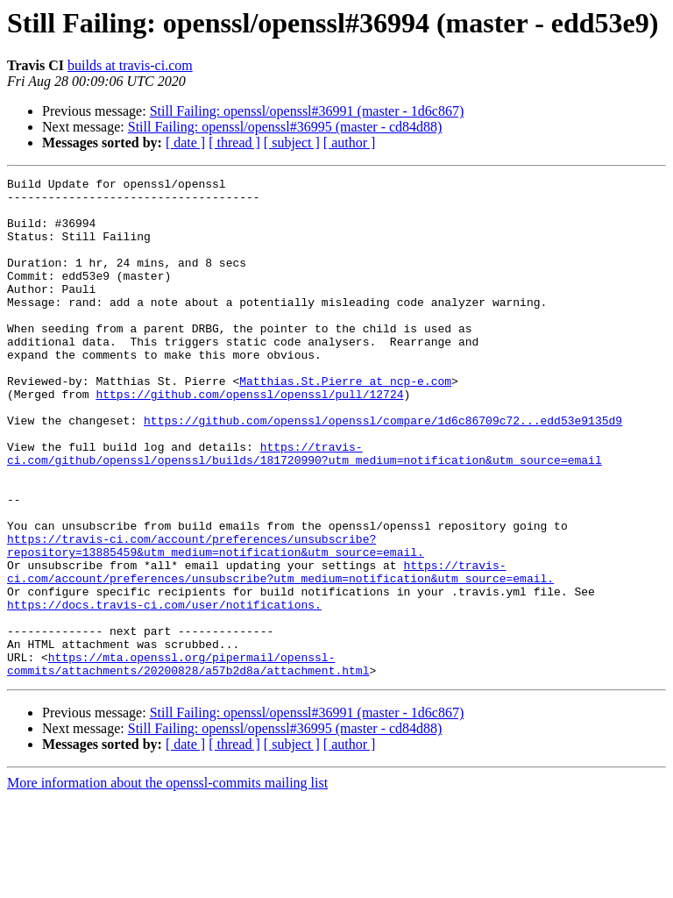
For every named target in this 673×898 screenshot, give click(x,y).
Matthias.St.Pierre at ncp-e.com (345, 423)
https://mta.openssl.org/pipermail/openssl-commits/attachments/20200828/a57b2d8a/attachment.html (188, 762)
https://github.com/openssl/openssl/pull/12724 (249, 438)
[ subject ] (292, 142)
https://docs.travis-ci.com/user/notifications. (164, 691)
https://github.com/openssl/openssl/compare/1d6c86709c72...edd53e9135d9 (383, 470)
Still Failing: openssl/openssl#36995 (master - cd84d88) (285, 126)
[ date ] (185, 142)
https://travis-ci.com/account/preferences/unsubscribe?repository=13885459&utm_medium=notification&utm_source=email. (215, 620)
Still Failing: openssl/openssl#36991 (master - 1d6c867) (307, 110)
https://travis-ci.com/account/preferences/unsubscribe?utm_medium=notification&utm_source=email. (280, 651)
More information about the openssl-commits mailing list (167, 882)
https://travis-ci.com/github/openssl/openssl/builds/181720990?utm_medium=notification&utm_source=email (304, 509)
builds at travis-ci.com (130, 65)
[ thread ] (234, 142)
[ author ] (349, 142)
